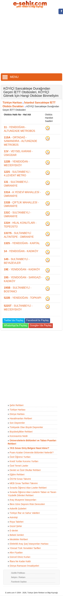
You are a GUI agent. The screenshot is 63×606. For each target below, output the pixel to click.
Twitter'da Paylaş (13, 320)
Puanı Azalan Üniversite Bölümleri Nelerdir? (32, 452)
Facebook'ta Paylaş (37, 320)
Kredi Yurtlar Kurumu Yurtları (24, 461)
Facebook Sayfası (19, 582)
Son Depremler (17, 423)
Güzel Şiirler (16, 526)
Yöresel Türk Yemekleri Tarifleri (25, 548)
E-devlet (14, 530)
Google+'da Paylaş (41, 325)
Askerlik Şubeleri (18, 508)
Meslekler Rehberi (19, 539)
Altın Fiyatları (16, 552)
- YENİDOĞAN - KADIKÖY (21, 251)
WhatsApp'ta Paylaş (15, 325)
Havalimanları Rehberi (21, 418)
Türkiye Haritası (12, 102)
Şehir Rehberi (17, 405)
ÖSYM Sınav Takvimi (20, 479)
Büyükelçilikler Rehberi (21, 431)
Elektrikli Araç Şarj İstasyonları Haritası (29, 543)
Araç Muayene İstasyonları (23, 499)
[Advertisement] (30, 41)
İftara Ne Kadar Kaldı (20, 561)
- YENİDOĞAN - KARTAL (22, 243)
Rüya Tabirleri (16, 521)
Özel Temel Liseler (19, 465)
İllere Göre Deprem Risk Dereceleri (27, 504)
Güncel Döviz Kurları (20, 557)
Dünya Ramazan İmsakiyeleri (24, 565)
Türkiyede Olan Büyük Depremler (26, 427)
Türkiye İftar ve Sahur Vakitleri (25, 513)
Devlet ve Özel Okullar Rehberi (25, 470)
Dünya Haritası (17, 414)
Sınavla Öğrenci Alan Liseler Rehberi (28, 487)
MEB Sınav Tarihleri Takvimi (24, 483)
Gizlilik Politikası (18, 573)
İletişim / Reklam (18, 577)
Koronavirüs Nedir (19, 436)
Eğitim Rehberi (17, 474)
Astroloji (14, 517)
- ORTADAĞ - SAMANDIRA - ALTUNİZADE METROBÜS (20, 141)
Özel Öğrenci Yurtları (20, 457)
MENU (10, 77)
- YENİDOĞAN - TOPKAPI (22, 297)
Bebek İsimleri (17, 535)
